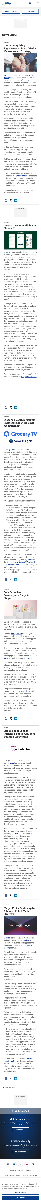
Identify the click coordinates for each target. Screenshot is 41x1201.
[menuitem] (8, 1164)
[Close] (38, 1181)
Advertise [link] (21, 1170)
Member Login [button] (11, 11)
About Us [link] (13, 1170)
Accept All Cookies (20, 1197)
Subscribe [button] (20, 1130)
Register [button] (30, 11)
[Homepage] (6, 3)
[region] (20, 1189)
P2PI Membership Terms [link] (30, 1175)
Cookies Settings (20, 1192)
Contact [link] (28, 1170)
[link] (8, 1164)
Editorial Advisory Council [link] (12, 1175)
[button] (37, 3)
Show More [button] (8, 1087)
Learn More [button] (20, 1152)
